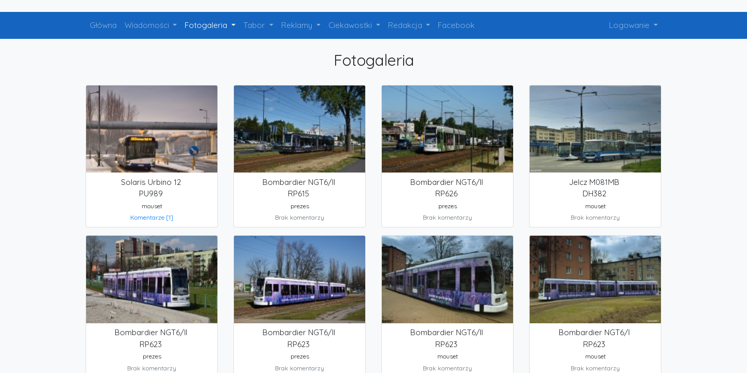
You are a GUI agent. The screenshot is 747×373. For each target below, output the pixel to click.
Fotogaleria (207, 25)
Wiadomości (148, 25)
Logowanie (630, 25)
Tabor (255, 25)
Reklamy (297, 25)
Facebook (456, 25)
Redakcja (406, 25)
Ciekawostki (351, 25)
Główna (103, 25)
